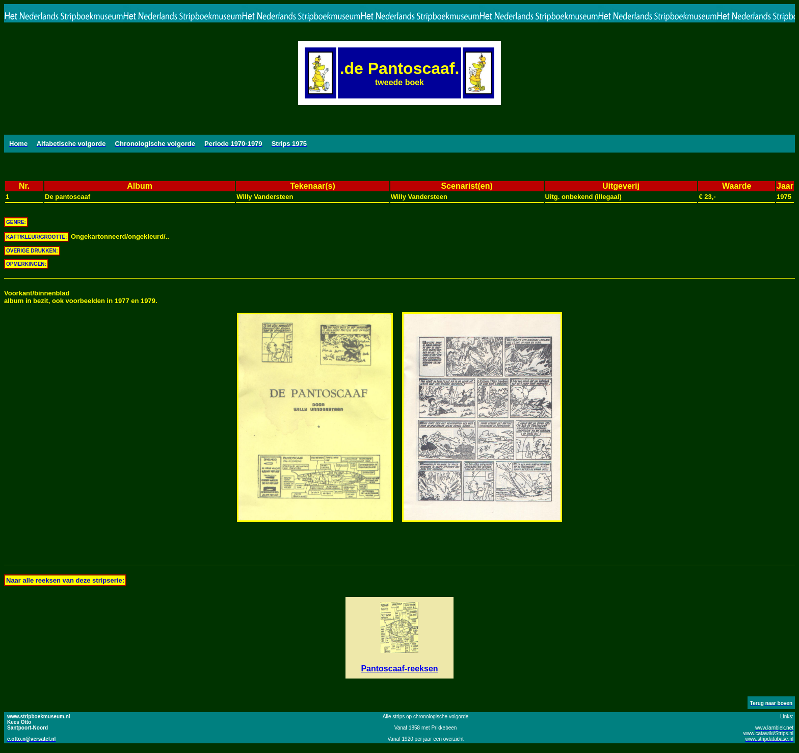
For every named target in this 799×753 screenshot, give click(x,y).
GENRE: (16, 222)
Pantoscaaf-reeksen (399, 668)
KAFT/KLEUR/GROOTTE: (36, 237)
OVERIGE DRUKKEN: (32, 251)
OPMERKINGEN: (26, 264)
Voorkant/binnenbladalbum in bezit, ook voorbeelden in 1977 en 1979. (80, 297)
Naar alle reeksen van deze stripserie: (65, 580)
